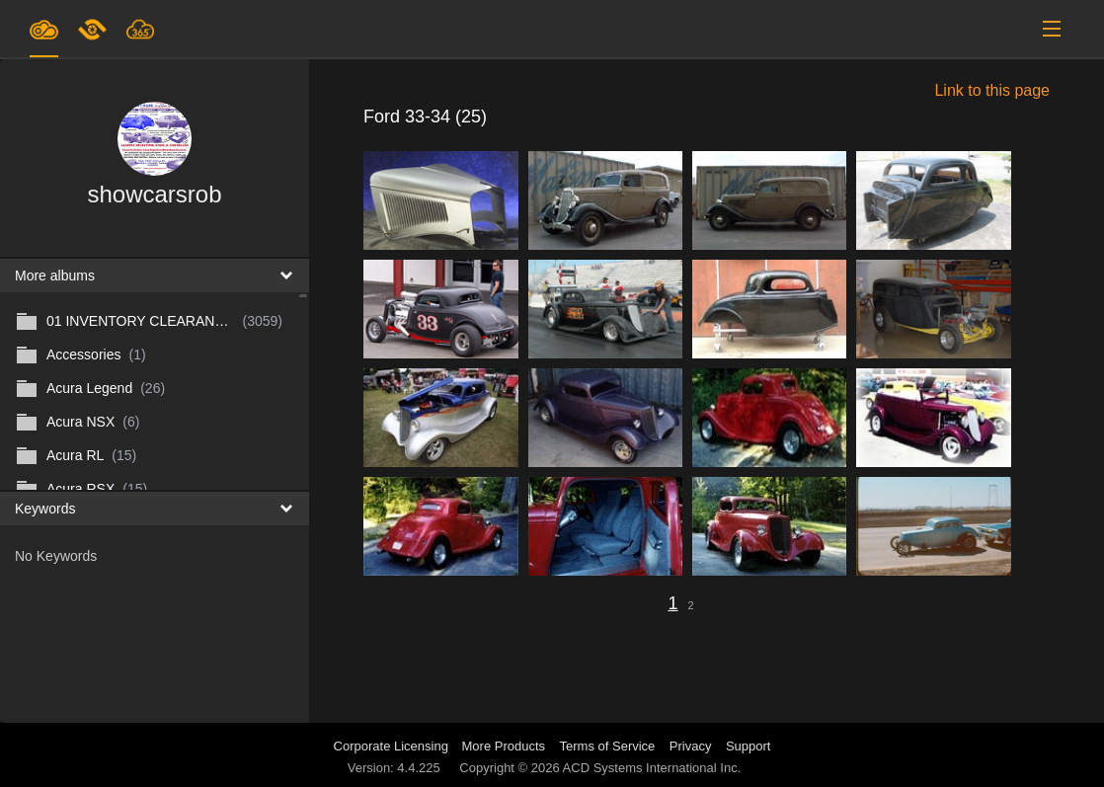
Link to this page (992, 90)
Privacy (691, 746)
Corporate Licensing (393, 746)
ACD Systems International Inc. (652, 767)
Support (748, 746)
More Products (504, 746)
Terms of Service (608, 746)
